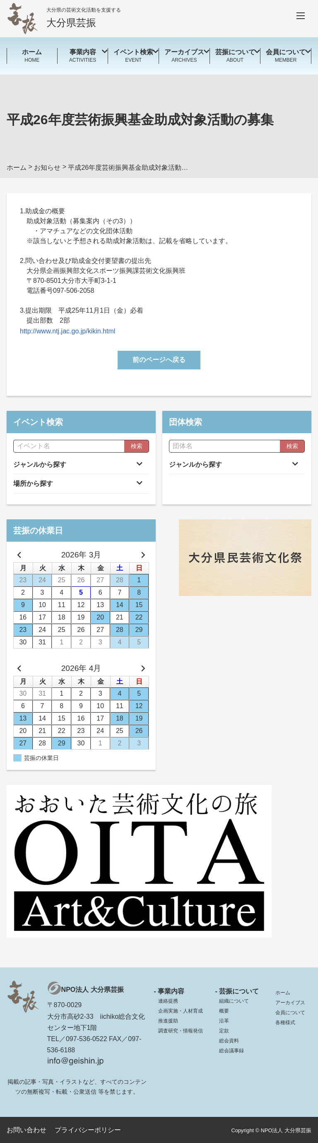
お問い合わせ (26, 1129)
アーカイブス (290, 1003)
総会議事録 (231, 1051)
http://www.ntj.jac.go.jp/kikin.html (67, 331)
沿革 (224, 1021)
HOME (32, 55)
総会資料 (229, 1041)
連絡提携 (168, 1001)
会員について (290, 1012)
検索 (136, 446)
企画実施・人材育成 (180, 1011)
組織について (234, 1001)
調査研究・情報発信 (180, 1031)
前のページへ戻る (159, 359)
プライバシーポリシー (88, 1129)
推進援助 (168, 1021)
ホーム (282, 993)
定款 (224, 1031)
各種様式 (285, 1022)
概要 (224, 1011)
